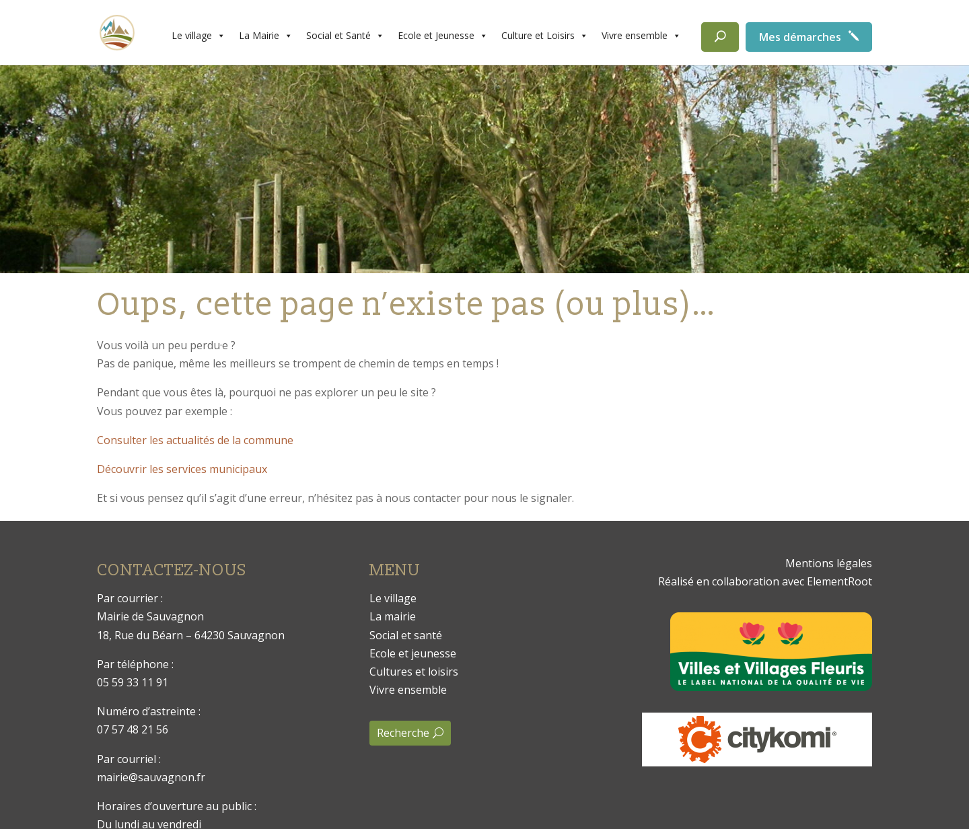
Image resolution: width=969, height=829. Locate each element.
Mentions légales (828, 563)
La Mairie (266, 35)
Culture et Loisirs (544, 35)
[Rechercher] (720, 37)
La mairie (392, 616)
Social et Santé (345, 35)
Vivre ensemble (641, 35)
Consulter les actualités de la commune (195, 440)
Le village (198, 35)
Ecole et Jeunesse (443, 35)
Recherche (403, 732)
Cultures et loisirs (413, 671)
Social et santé (405, 635)
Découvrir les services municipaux (182, 469)
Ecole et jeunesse (412, 653)
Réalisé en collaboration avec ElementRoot (765, 581)
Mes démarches (800, 37)
